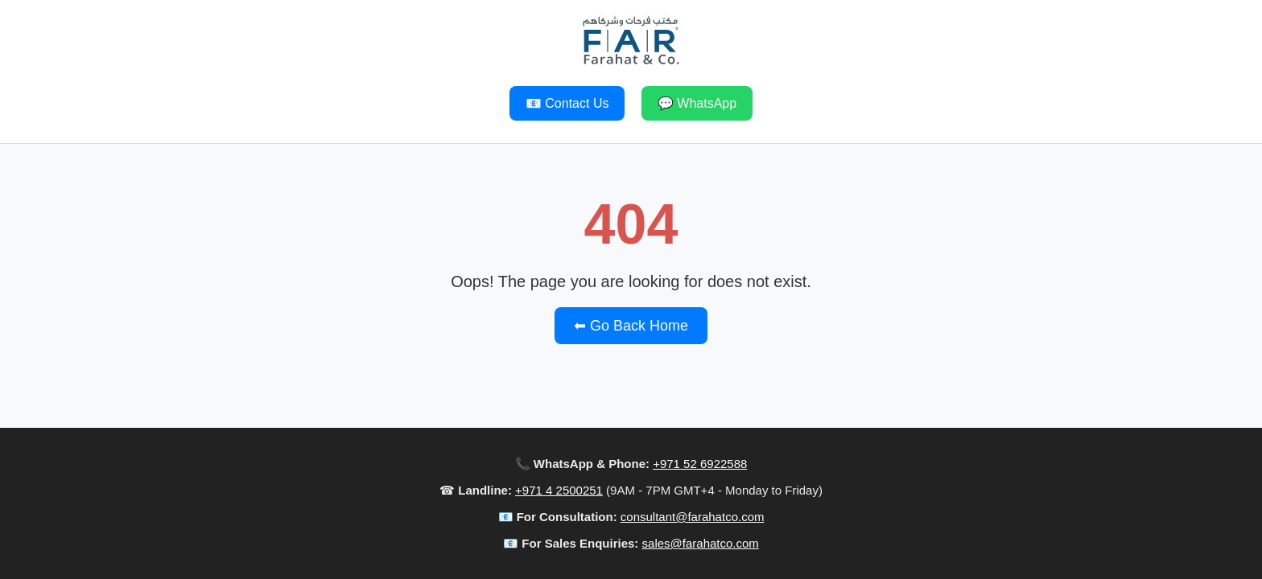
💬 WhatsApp (697, 103)
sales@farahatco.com (700, 543)
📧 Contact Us (567, 103)
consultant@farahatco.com (693, 517)
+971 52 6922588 (700, 463)
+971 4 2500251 (559, 490)
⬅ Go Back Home (631, 326)
